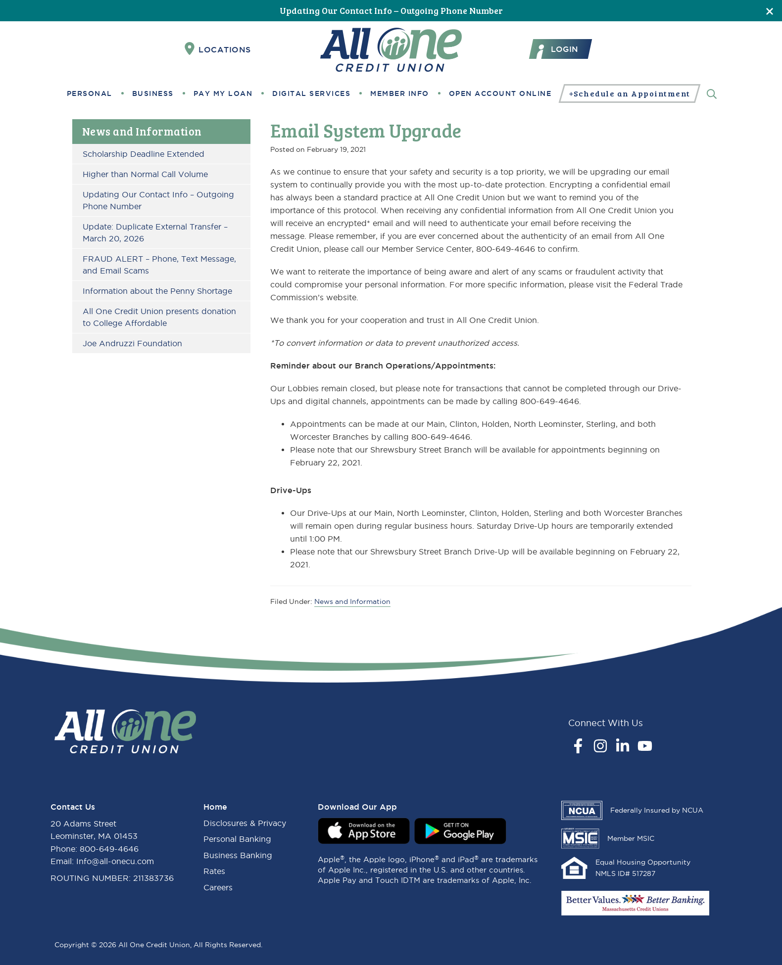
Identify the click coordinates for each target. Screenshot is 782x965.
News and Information (142, 131)
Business (153, 93)
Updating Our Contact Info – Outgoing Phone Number (391, 10)
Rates (214, 871)
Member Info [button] (399, 93)
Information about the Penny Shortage (157, 290)
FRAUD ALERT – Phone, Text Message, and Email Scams (159, 264)
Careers (218, 887)
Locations (218, 49)
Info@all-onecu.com (115, 861)
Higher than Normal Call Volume (145, 174)
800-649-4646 (109, 848)
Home (215, 806)
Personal (89, 93)
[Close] (770, 10)
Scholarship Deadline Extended (143, 153)
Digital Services (311, 93)
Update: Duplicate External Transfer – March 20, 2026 (155, 232)
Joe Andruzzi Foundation (132, 343)
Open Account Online (500, 93)
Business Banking (237, 855)
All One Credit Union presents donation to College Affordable (159, 317)
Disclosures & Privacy (244, 823)
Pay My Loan (223, 93)
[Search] (712, 93)
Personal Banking (237, 838)
